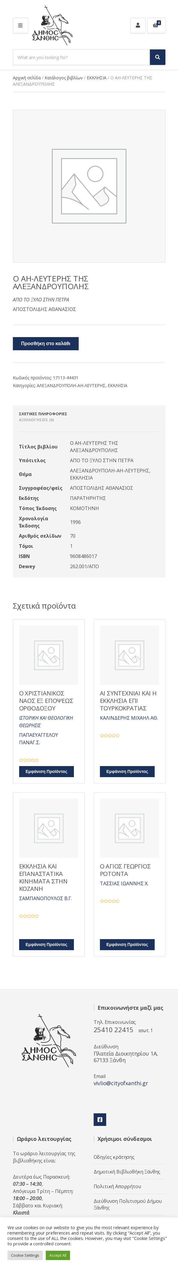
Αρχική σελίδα (27, 78)
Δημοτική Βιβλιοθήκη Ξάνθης (127, 1171)
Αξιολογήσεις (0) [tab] (36, 419)
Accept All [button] (57, 1255)
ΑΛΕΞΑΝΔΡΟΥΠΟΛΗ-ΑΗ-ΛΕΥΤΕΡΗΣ (71, 385)
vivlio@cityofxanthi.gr (121, 1083)
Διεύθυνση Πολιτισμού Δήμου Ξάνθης (128, 1204)
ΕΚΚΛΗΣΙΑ (97, 78)
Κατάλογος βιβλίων (64, 78)
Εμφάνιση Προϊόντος (47, 771)
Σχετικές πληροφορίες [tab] (43, 413)
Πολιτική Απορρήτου (117, 1186)
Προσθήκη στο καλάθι (46, 343)
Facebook (100, 1119)
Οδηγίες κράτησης (114, 1157)
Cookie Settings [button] (25, 1255)
